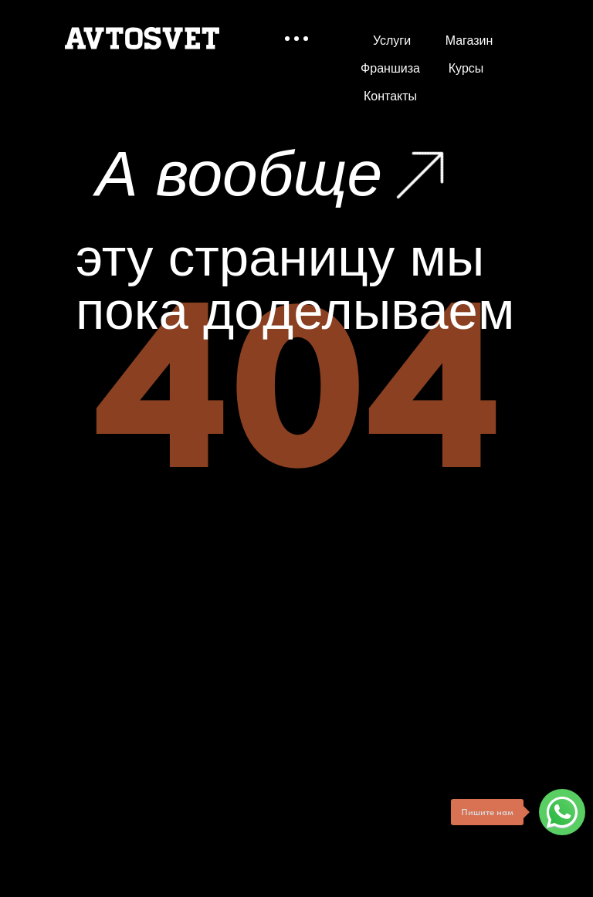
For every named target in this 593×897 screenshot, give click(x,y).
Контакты (390, 96)
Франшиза (390, 68)
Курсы (466, 68)
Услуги (392, 40)
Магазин (469, 40)
